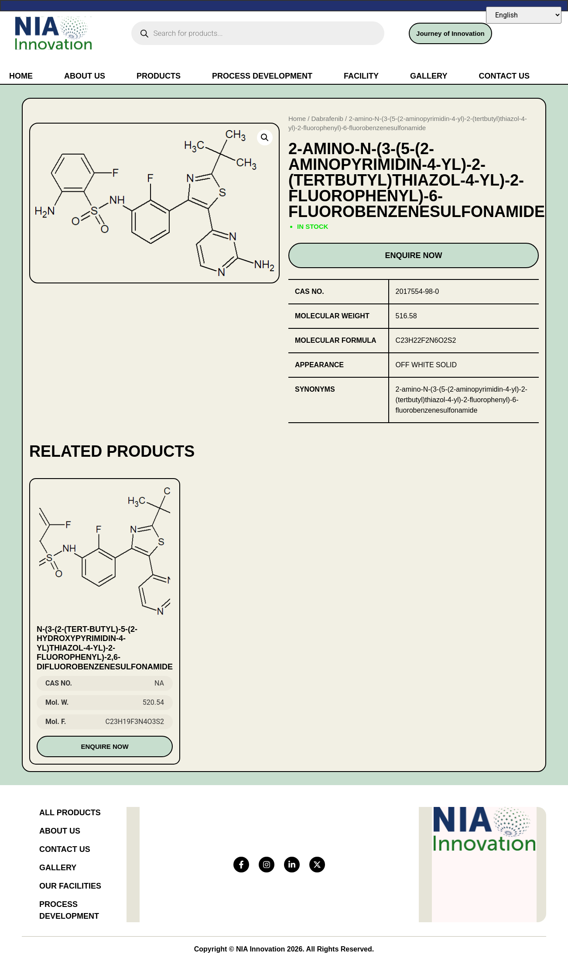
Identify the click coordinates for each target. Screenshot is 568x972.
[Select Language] (523, 15)
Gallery (428, 76)
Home (21, 76)
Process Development (262, 76)
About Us (84, 76)
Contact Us (504, 76)
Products (159, 76)
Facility (361, 76)
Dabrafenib (327, 118)
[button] (265, 137)
